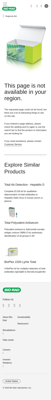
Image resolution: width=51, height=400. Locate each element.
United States (11, 381)
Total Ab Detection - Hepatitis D (24, 184)
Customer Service (13, 144)
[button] (3, 16)
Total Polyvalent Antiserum (21, 222)
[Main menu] (5, 4)
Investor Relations (7, 361)
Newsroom (23, 323)
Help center (8, 340)
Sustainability (24, 317)
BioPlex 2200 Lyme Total (20, 262)
